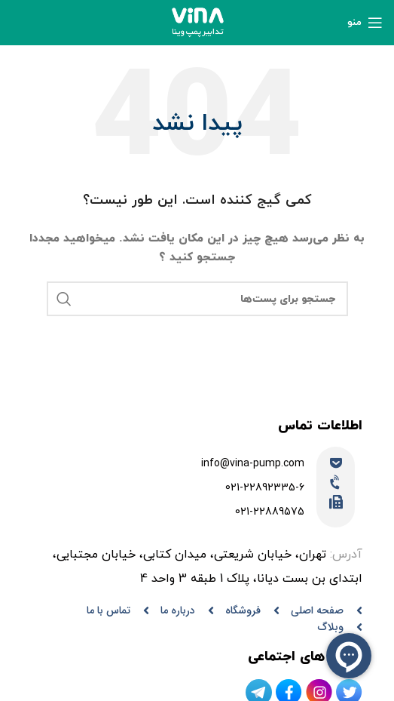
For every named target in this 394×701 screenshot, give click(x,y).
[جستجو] (197, 298)
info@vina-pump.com (252, 464)
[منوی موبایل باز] (365, 23)
